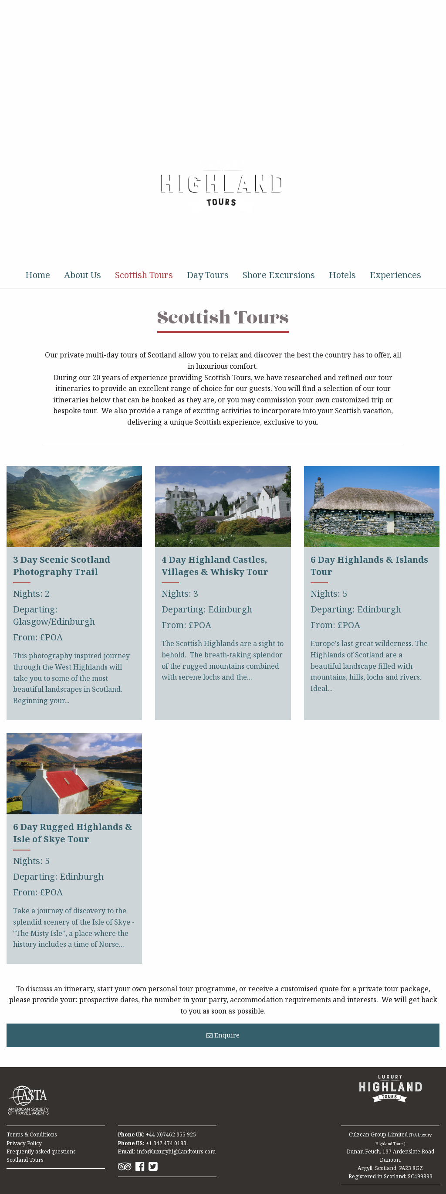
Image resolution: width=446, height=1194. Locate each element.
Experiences (395, 275)
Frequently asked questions (41, 1151)
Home (37, 275)
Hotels (342, 275)
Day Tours (208, 275)
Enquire (223, 1035)
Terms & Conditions (32, 1134)
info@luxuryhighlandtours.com (176, 1151)
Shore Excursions (279, 275)
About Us (82, 275)
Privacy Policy (24, 1143)
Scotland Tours (25, 1159)
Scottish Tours (144, 275)
